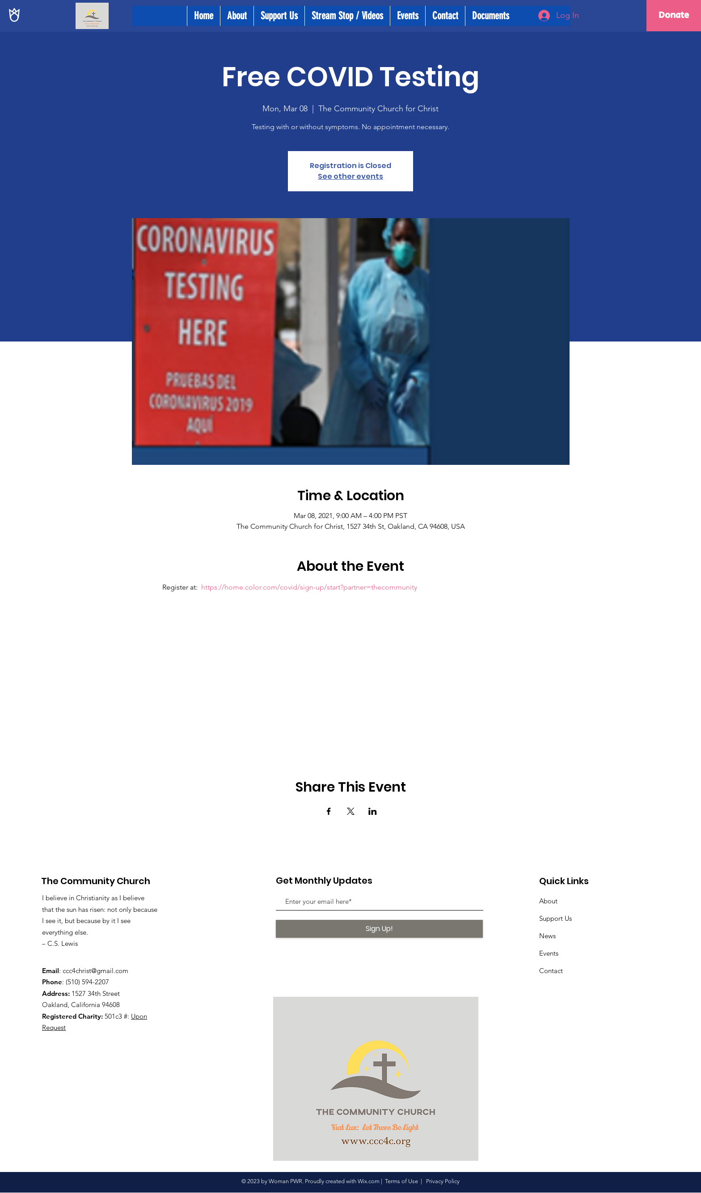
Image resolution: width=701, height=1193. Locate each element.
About (548, 901)
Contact (551, 970)
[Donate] (673, 15)
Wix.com (369, 1181)
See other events (350, 176)
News (547, 936)
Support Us (555, 918)
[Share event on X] (350, 811)
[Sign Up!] (379, 929)
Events (548, 953)
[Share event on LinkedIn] (372, 811)
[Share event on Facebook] (329, 811)
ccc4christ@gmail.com (95, 970)
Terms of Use (401, 1181)
